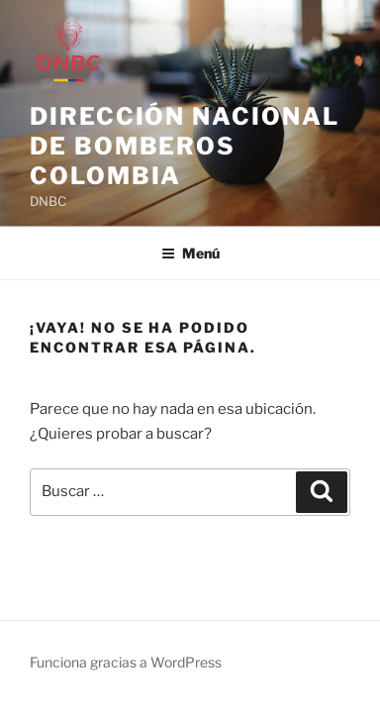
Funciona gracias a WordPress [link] (126, 662)
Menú (190, 253)
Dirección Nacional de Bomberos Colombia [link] (184, 146)
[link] (77, 58)
